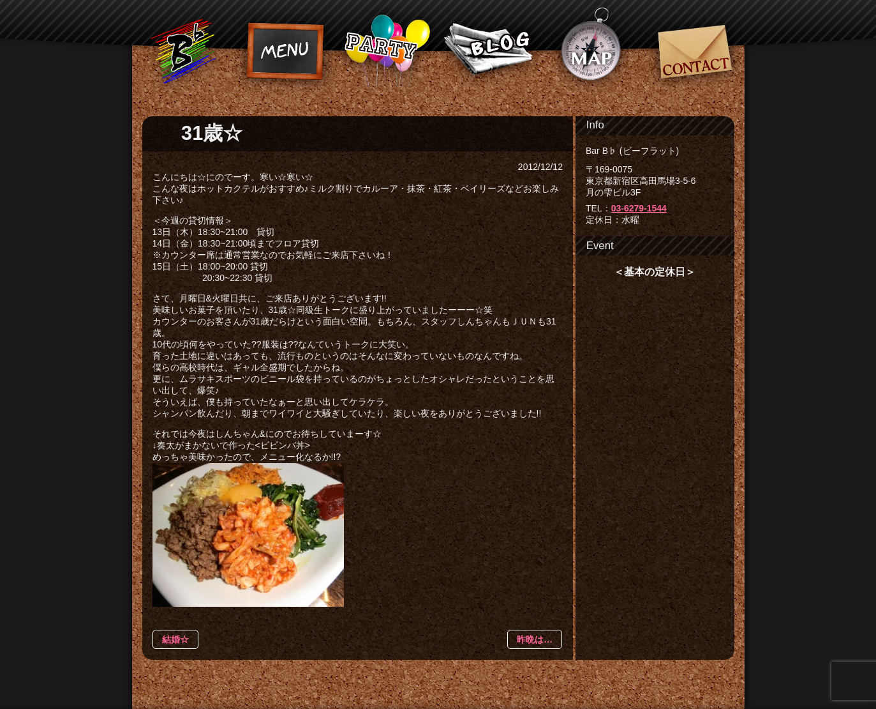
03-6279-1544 (639, 208)
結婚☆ (175, 639)
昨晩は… (535, 639)
